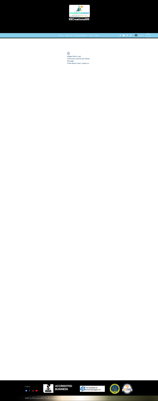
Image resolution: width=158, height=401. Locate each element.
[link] (148, 35)
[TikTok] (29, 391)
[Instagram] (127, 35)
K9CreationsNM (79, 19)
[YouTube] (124, 35)
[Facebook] (120, 35)
